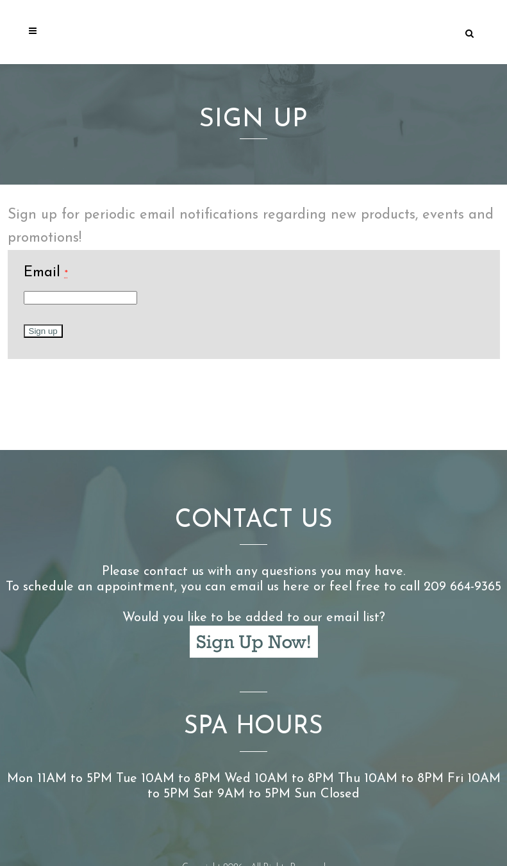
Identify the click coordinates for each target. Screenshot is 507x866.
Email (46, 272)
